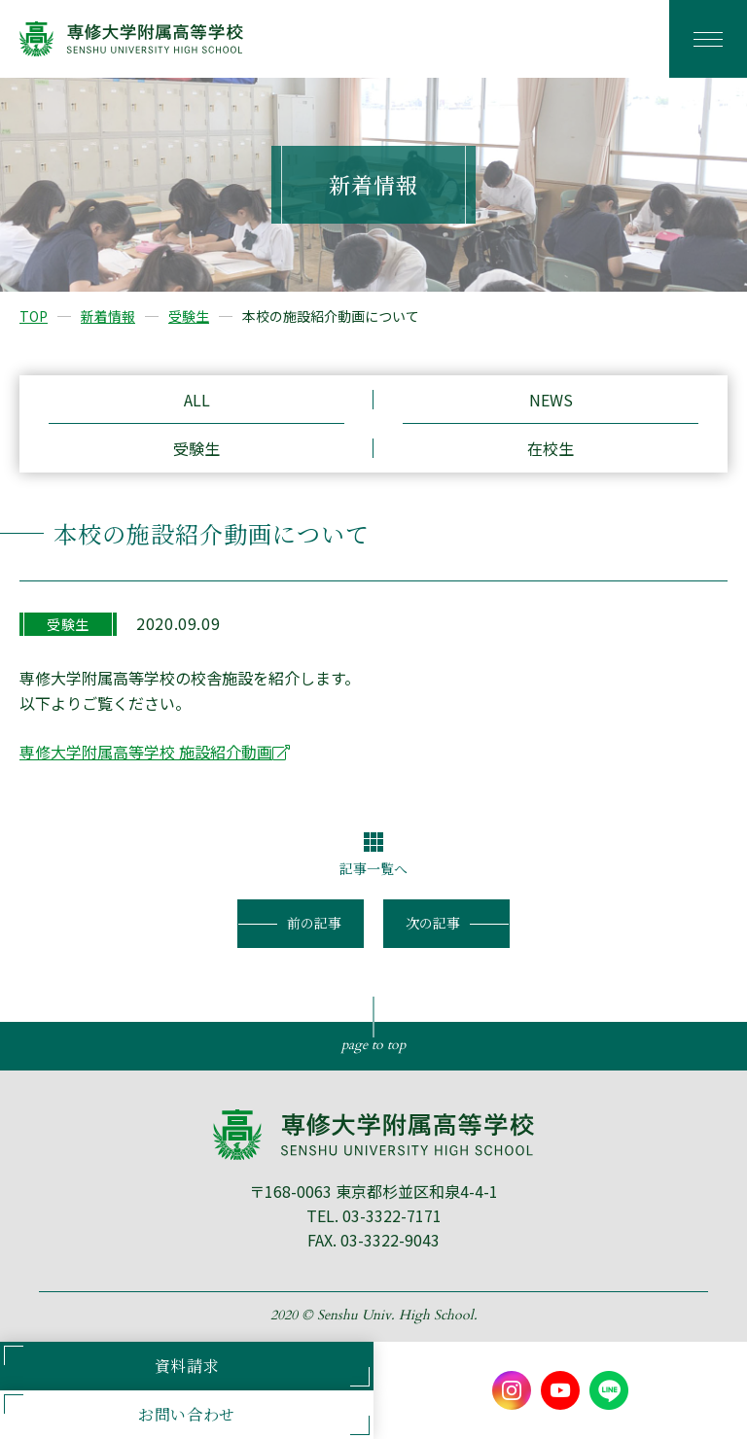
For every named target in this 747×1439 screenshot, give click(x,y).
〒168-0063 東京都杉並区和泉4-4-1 (373, 1191)
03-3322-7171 (392, 1215)
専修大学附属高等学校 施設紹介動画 (145, 751)
